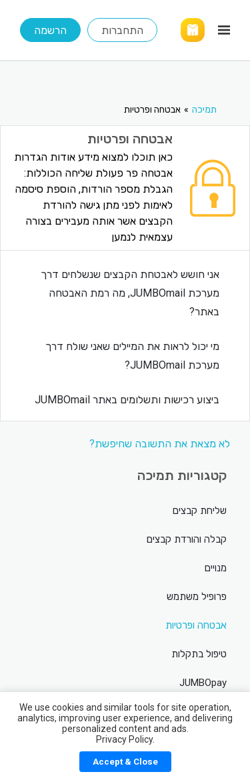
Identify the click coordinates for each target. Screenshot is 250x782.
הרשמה (50, 30)
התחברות (122, 30)
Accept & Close (125, 762)
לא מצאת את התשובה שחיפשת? (159, 443)
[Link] (193, 30)
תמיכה (204, 109)
